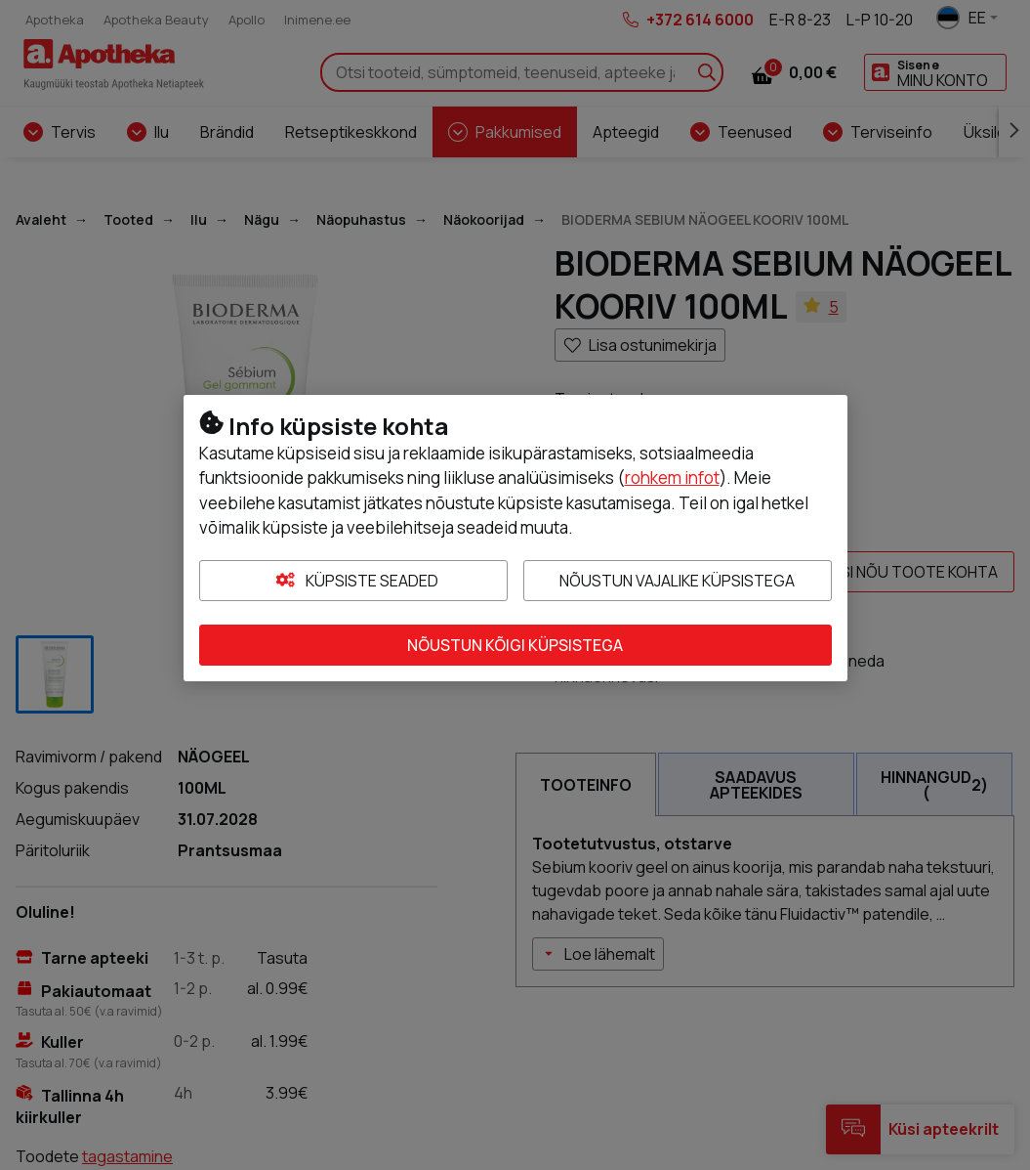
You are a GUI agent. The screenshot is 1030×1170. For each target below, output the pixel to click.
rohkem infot (672, 477)
